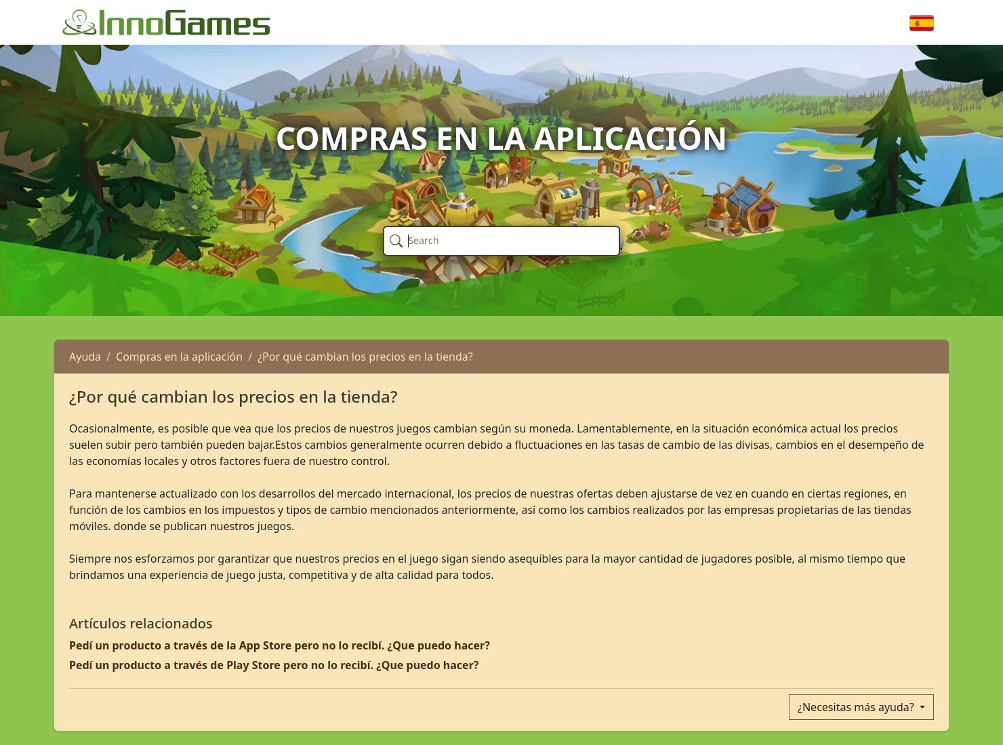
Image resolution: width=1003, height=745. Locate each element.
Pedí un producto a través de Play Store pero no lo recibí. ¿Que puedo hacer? (273, 665)
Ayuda (85, 356)
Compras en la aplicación (179, 356)
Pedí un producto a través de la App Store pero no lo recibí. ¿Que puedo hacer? (279, 645)
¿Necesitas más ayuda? (857, 707)
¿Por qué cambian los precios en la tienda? (365, 356)
